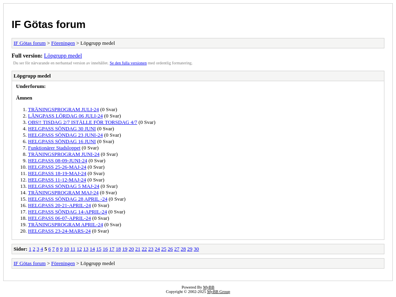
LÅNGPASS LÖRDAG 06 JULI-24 (65, 116)
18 (118, 249)
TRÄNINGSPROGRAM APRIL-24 (65, 224)
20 (131, 249)
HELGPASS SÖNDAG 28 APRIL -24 (67, 199)
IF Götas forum (49, 24)
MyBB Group (218, 291)
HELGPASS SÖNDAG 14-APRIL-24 (67, 212)
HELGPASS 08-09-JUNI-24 (57, 160)
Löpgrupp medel (63, 55)
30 (196, 249)
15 (98, 249)
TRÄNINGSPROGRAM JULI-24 (63, 109)
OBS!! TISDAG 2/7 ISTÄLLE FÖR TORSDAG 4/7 (82, 122)
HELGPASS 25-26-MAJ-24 (57, 167)
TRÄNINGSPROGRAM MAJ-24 (63, 192)
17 (111, 249)
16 (105, 249)
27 (176, 249)
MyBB (208, 287)
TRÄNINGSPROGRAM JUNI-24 (64, 154)
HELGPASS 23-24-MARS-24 (59, 231)
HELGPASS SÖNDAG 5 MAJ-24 (63, 186)
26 (170, 249)
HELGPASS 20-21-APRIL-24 (59, 205)
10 (66, 249)
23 (150, 249)
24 (157, 249)
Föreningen (63, 43)
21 (137, 249)
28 (183, 249)
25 (163, 249)
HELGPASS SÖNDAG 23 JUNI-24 (65, 135)
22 (144, 249)
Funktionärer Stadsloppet (54, 148)
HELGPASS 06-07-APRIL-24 (59, 218)
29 (189, 249)
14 (92, 249)
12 (79, 249)
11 (73, 249)
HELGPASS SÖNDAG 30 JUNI (62, 129)
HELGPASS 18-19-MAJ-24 (57, 173)
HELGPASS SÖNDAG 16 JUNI (62, 141)
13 (85, 249)
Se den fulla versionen (128, 63)
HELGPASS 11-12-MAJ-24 (57, 180)
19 (124, 249)
